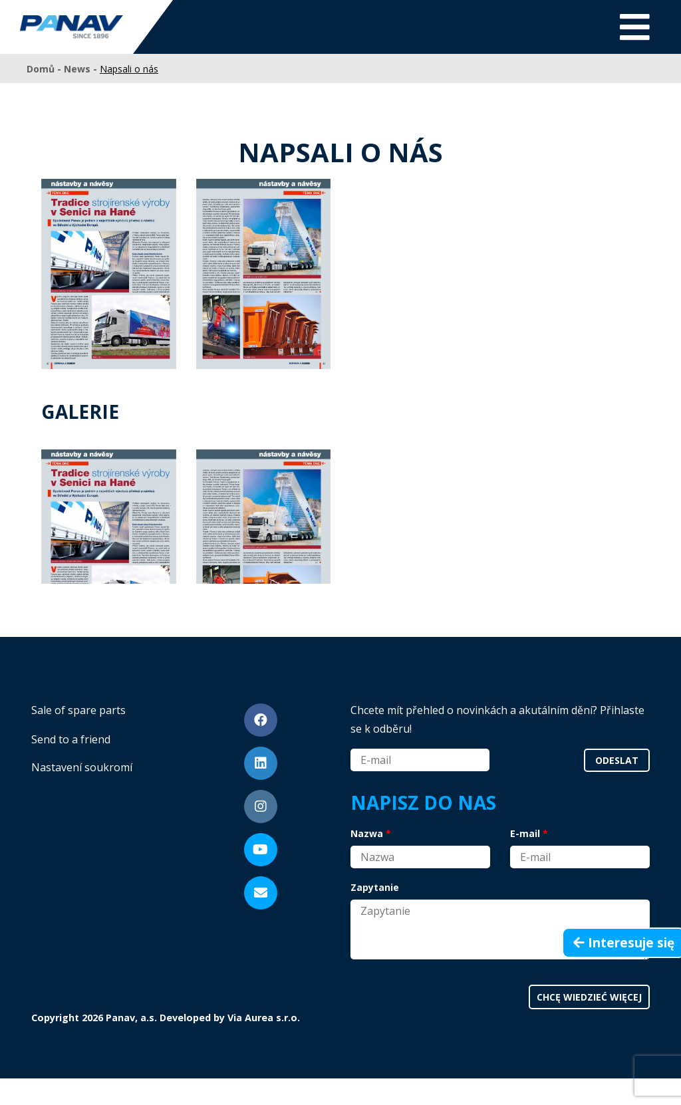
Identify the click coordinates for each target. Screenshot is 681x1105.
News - (82, 68)
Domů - (45, 68)
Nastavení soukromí (81, 767)
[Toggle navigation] (635, 27)
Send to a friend (70, 739)
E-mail (525, 833)
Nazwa (366, 833)
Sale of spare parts (78, 710)
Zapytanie (374, 887)
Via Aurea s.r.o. (263, 1017)
